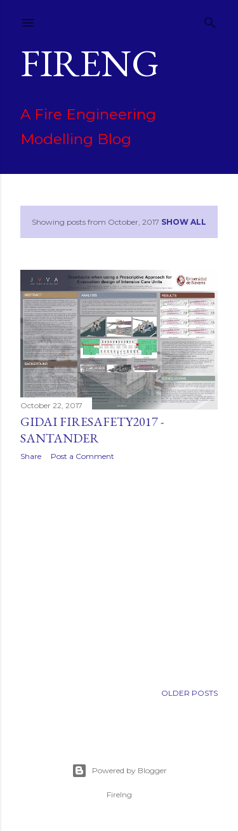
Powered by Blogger (119, 770)
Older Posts (189, 693)
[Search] (210, 20)
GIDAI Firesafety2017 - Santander (92, 429)
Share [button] (30, 456)
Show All (183, 222)
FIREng (89, 63)
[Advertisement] (119, 572)
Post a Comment (82, 456)
